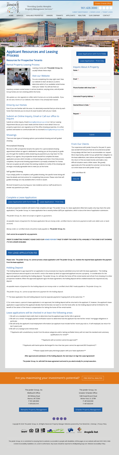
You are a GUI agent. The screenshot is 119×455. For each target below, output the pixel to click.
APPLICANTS (70, 15)
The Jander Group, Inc (33, 390)
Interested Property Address (83, 96)
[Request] (92, 122)
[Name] (92, 74)
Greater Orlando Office (103, 3)
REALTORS (82, 15)
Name (75, 70)
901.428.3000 (89, 8)
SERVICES (20, 15)
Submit (91, 135)
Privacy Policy (102, 424)
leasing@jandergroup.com (38, 122)
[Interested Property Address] (92, 100)
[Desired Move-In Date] (92, 109)
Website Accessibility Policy (96, 444)
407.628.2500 (88, 401)
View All (76, 179)
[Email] (92, 83)
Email (75, 79)
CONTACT (106, 15)
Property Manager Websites (61, 424)
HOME (11, 15)
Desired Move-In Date (81, 105)
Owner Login (95, 12)
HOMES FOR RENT (50, 239)
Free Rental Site (84, 424)
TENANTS (59, 15)
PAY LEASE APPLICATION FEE (22, 252)
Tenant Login (107, 12)
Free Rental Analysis (93, 378)
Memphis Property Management (34, 409)
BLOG (60, 18)
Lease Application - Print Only (92, 61)
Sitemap (93, 424)
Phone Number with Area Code (84, 88)
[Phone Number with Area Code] (92, 91)
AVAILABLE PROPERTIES (34, 15)
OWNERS (49, 15)
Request (76, 114)
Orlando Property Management (88, 409)
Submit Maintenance (80, 12)
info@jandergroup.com (80, 444)
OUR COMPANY (94, 15)
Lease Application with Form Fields (92, 54)
